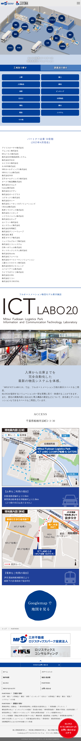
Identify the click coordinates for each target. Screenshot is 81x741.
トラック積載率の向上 (53, 712)
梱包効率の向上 (7, 709)
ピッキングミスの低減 (23, 709)
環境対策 (46, 718)
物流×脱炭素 (46, 677)
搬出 (60, 105)
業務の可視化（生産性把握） (66, 709)
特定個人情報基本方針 (36, 730)
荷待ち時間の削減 (37, 712)
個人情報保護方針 (19, 730)
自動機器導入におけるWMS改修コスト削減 (17, 721)
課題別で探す (17, 703)
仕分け (21, 98)
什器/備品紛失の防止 (33, 718)
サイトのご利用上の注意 (54, 733)
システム (60, 112)
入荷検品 (21, 84)
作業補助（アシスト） (58, 706)
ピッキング (60, 91)
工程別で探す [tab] (20, 68)
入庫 (21, 77)
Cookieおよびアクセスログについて (29, 733)
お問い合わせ (46, 688)
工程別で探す (17, 693)
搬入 (60, 77)
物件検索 (6, 677)
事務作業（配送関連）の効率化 (47, 715)
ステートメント (47, 672)
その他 (21, 119)
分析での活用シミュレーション (13, 718)
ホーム (5, 672)
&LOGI (5, 683)
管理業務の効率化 (66, 715)
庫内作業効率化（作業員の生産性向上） (34, 706)
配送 (21, 112)
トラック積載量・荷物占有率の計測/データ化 (18, 715)
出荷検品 (60, 98)
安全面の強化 (37, 709)
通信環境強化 (55, 718)
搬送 (60, 84)
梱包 (21, 105)
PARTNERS (46, 683)
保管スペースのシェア (21, 712)
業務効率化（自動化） (9, 706)
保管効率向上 (6, 712)
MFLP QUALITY (9, 688)
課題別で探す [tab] (60, 68)
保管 (21, 91)
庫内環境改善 (49, 709)
